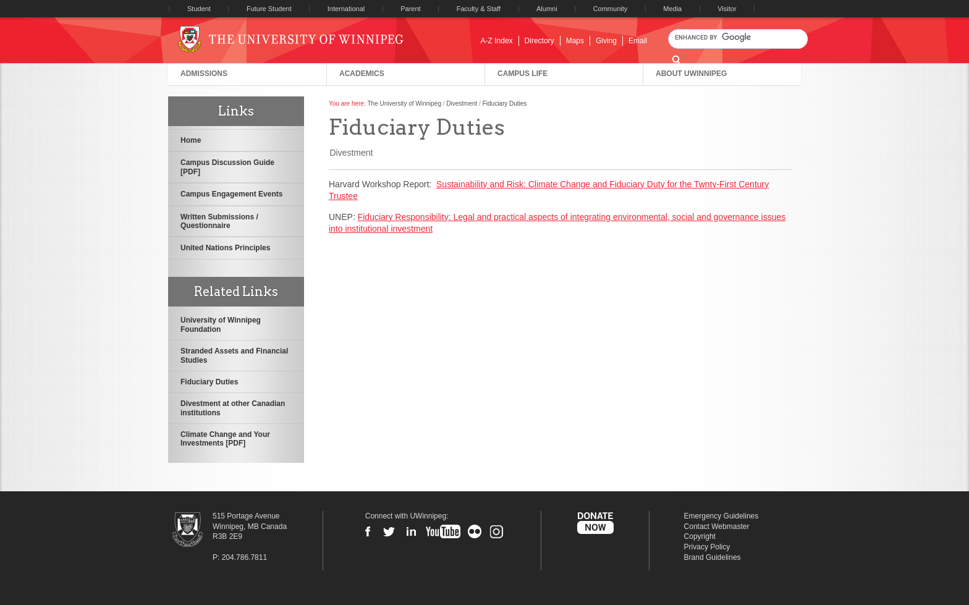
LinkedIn (411, 531)
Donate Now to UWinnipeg (595, 523)
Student (199, 8)
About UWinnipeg (691, 73)
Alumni (546, 8)
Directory (539, 40)
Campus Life (522, 73)
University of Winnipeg (300, 39)
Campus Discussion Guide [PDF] (227, 167)
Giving (606, 40)
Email (637, 40)
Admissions (203, 73)
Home (190, 140)
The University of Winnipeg (404, 103)
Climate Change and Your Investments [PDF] (225, 438)
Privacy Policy (707, 547)
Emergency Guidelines (721, 516)
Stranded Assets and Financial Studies (234, 355)
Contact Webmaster (717, 526)
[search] (738, 37)
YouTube (443, 531)
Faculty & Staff (479, 8)
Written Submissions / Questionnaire (219, 221)
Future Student (269, 8)
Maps (575, 40)
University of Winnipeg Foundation (220, 324)
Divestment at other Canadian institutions (232, 408)
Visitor (726, 8)
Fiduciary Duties (209, 382)
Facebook (368, 531)
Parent (410, 8)
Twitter (389, 531)
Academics (361, 73)
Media (672, 8)
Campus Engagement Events (231, 194)
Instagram (496, 531)
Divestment (461, 103)
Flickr (475, 531)
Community (610, 8)
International (346, 8)
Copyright (700, 536)
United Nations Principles (225, 247)
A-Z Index (497, 40)
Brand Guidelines (712, 557)
